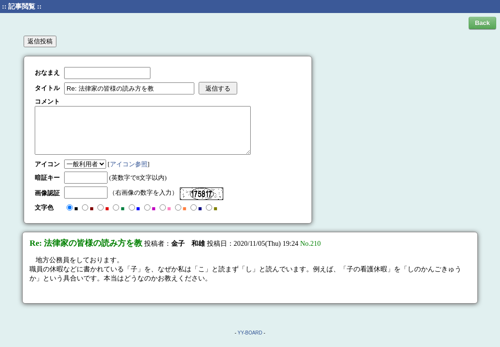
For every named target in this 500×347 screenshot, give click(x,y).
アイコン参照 (129, 164)
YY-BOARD (250, 332)
